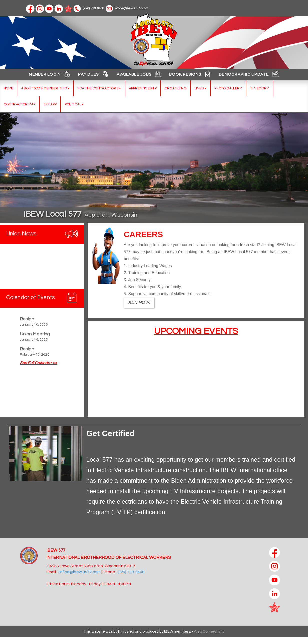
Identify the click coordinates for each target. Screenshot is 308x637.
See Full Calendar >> (38, 363)
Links (200, 88)
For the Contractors (99, 88)
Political (74, 104)
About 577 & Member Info (45, 88)
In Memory (259, 88)
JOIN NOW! (139, 302)
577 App (50, 104)
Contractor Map (20, 104)
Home (8, 88)
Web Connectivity (209, 631)
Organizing (175, 88)
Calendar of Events (30, 297)
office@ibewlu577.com (127, 8)
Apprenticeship (143, 88)
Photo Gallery (228, 88)
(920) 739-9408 (89, 8)
